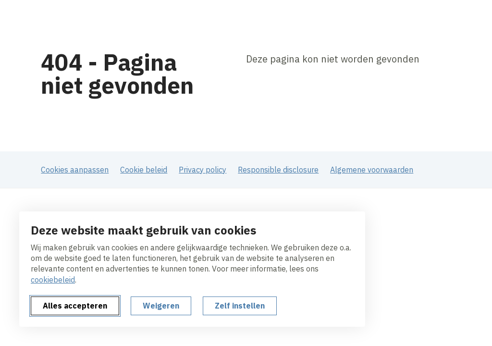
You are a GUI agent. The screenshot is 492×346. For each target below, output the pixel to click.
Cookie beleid (143, 169)
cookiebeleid (53, 279)
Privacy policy (202, 169)
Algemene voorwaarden (371, 169)
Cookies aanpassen (75, 169)
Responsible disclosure (278, 169)
